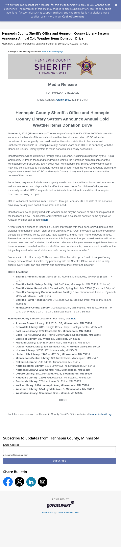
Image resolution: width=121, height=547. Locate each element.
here (45, 219)
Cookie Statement (73, 16)
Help (77, 512)
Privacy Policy (48, 512)
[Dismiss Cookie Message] (116, 4)
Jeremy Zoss (62, 99)
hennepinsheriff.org (100, 414)
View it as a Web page (52, 51)
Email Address (11, 444)
